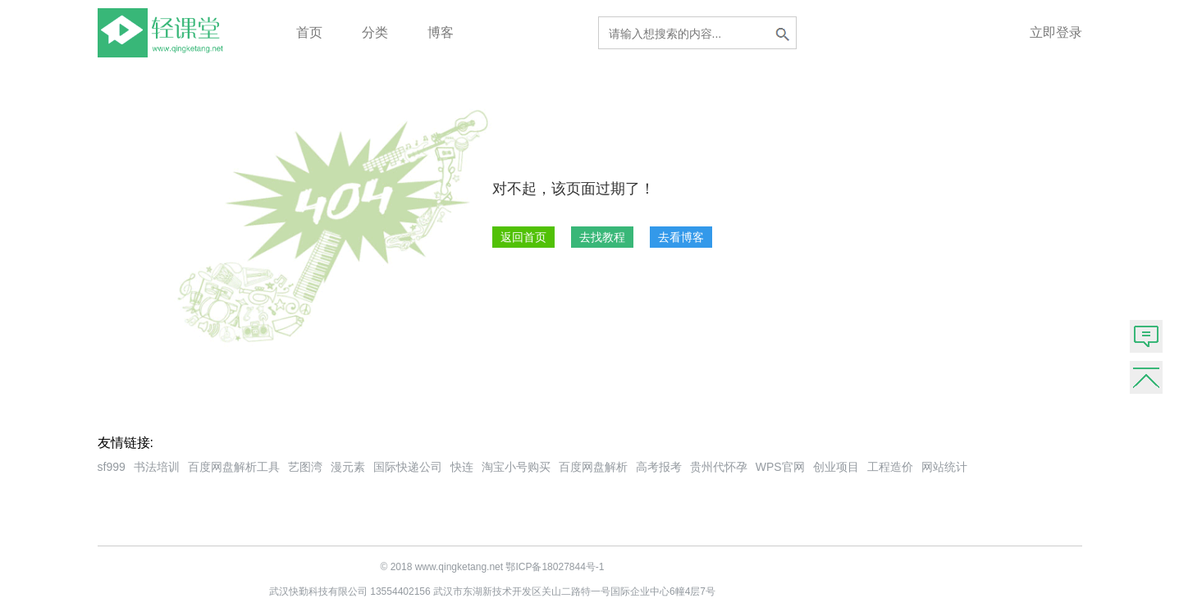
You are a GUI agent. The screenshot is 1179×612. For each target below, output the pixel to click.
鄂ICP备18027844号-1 (554, 567)
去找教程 (602, 237)
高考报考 (659, 466)
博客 (440, 32)
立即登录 (1056, 32)
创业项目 (836, 466)
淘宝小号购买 (516, 466)
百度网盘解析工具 (234, 466)
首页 (309, 32)
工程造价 (890, 466)
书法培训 (157, 466)
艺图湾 (305, 466)
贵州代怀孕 (718, 466)
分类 (375, 32)
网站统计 (944, 466)
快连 (461, 466)
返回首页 (523, 237)
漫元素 (348, 466)
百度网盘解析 (593, 466)
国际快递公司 (407, 466)
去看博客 (681, 237)
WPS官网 (780, 466)
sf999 (112, 466)
